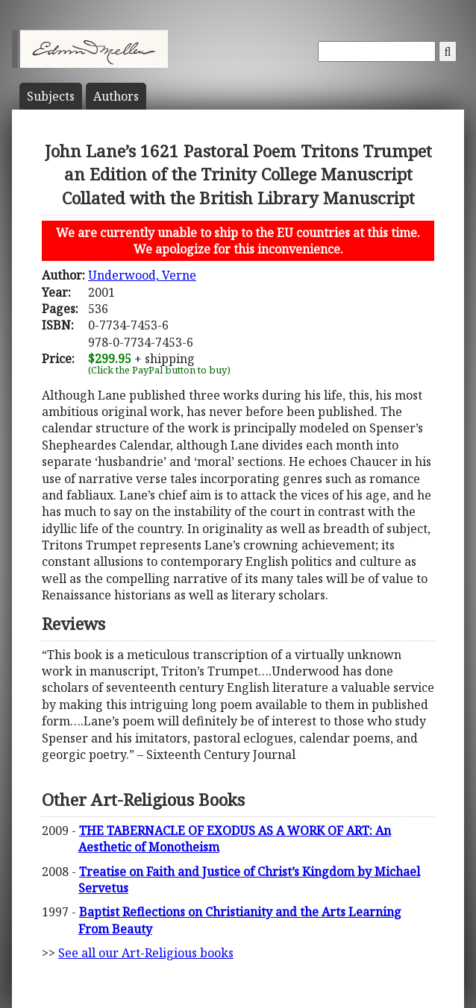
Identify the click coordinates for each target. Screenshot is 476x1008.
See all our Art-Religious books (146, 953)
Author (116, 96)
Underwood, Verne (142, 275)
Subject (51, 96)
